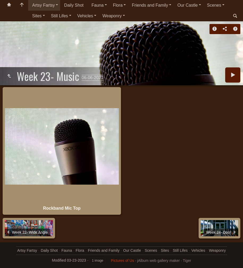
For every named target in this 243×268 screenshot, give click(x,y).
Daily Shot (73, 5)
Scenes (214, 5)
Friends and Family (150, 5)
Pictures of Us (122, 260)
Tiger (187, 260)
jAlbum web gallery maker (158, 260)
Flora (118, 5)
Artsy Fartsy (43, 5)
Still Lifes (59, 16)
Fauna (97, 5)
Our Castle (187, 5)
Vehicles (85, 16)
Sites (37, 16)
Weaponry (112, 16)
